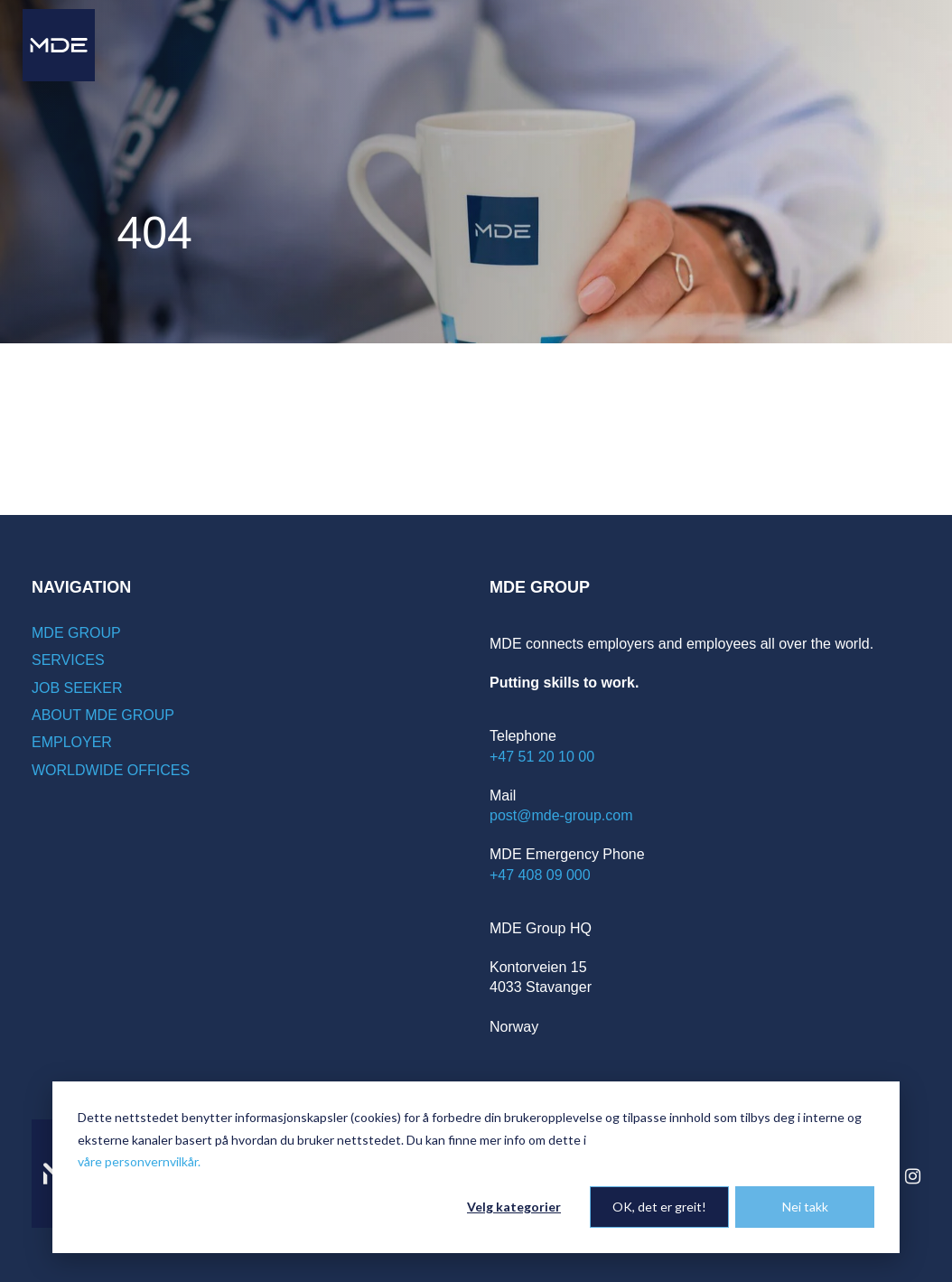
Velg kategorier (514, 1206)
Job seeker (77, 688)
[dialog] (476, 1167)
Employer (72, 742)
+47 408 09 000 (540, 875)
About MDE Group (103, 715)
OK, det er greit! (659, 1206)
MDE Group (76, 633)
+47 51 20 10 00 (542, 756)
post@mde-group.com (561, 815)
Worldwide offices (111, 770)
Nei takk (805, 1206)
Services (68, 660)
